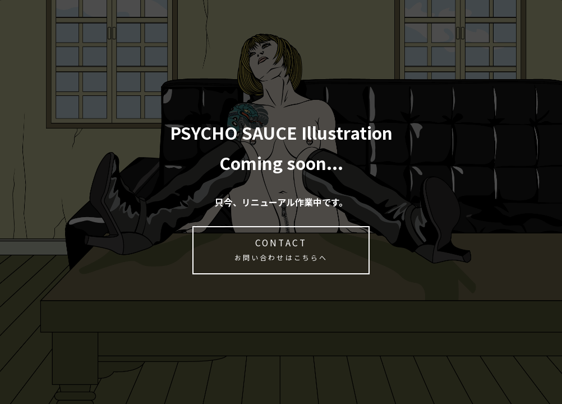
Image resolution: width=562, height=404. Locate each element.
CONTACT (281, 250)
